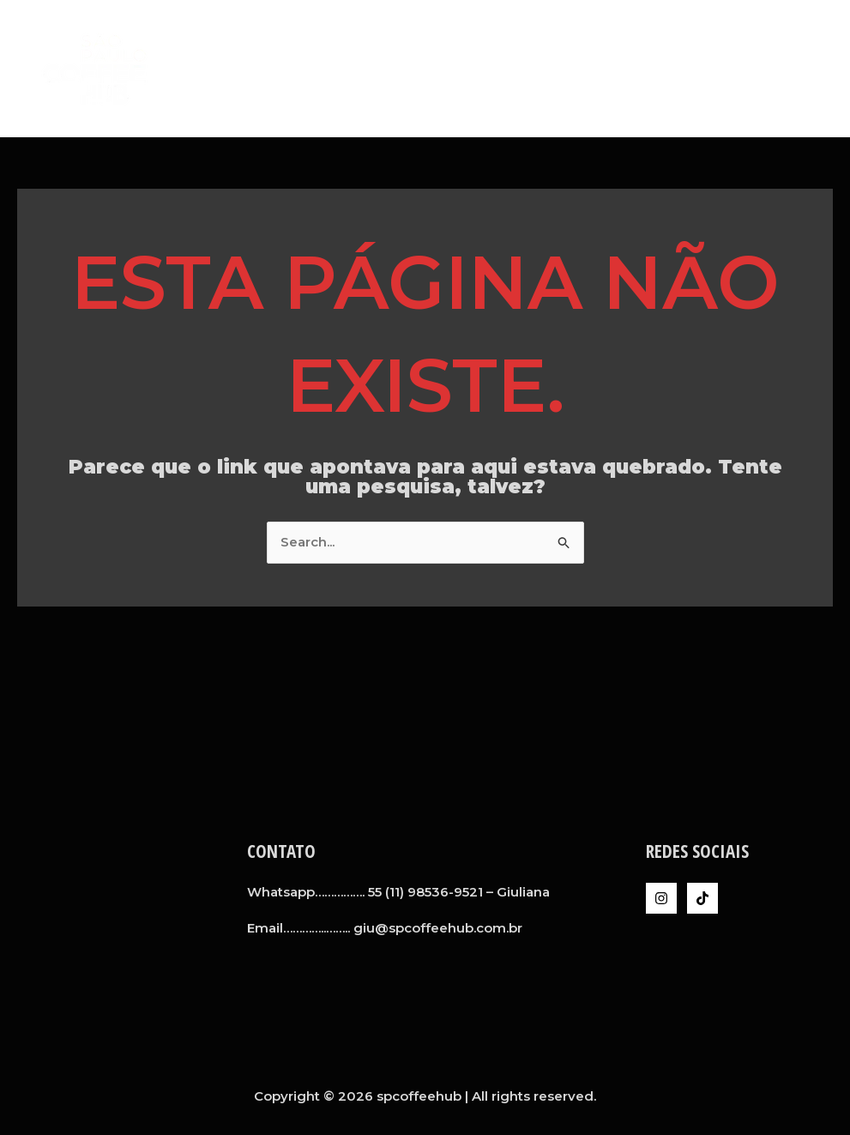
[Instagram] (661, 898)
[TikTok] (702, 898)
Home (459, 68)
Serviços (601, 68)
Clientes (684, 68)
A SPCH (525, 68)
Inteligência (778, 68)
